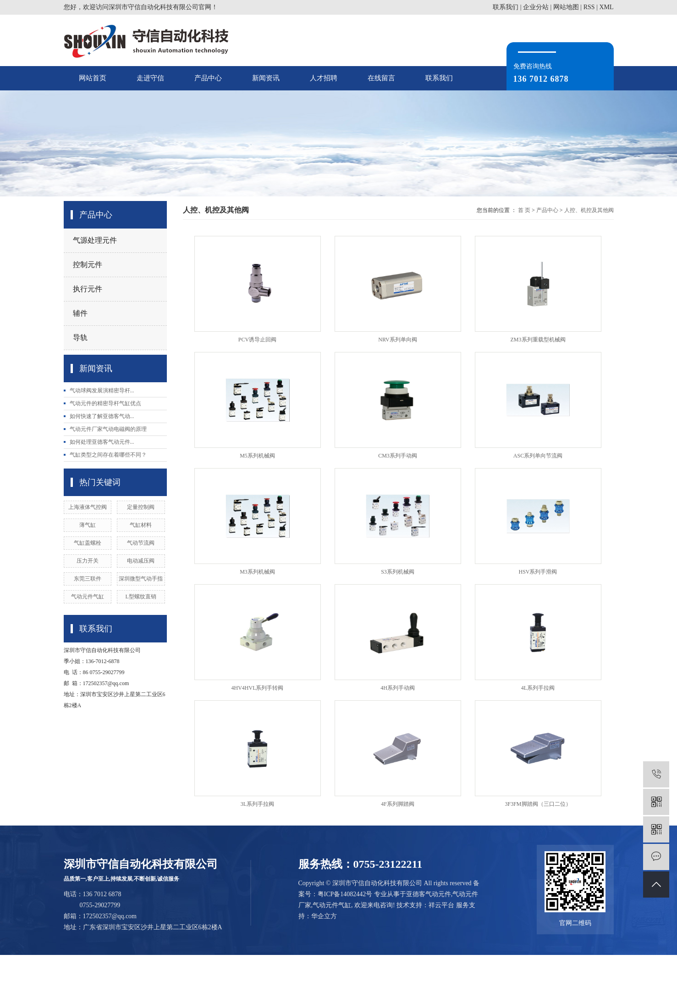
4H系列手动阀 (397, 688)
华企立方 (324, 916)
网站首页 (92, 78)
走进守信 (150, 78)
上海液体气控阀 (87, 507)
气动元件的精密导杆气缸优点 (105, 403)
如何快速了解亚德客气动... (102, 416)
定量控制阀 (140, 507)
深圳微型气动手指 (141, 578)
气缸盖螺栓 (87, 543)
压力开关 (88, 561)
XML (606, 7)
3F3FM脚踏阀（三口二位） (538, 804)
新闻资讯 (266, 78)
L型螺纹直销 (140, 596)
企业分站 (536, 7)
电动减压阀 (140, 561)
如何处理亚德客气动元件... (102, 442)
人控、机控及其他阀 (589, 210)
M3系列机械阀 (257, 572)
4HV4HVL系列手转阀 (257, 688)
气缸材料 (141, 525)
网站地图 (566, 7)
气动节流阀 (140, 543)
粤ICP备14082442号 (345, 894)
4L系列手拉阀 (538, 688)
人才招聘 (323, 78)
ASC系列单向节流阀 (537, 455)
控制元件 (87, 264)
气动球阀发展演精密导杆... (102, 390)
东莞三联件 (87, 578)
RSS (589, 7)
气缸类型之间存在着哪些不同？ (108, 455)
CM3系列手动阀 (397, 455)
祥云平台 (441, 905)
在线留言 (381, 78)
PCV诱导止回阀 (257, 339)
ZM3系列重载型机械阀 (538, 339)
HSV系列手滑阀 (537, 572)
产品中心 (208, 78)
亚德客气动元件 (428, 894)
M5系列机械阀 (257, 455)
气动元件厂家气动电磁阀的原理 (108, 429)
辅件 (80, 313)
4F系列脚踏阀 (397, 804)
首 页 (524, 210)
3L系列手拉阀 (257, 804)
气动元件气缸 (87, 596)
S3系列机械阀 (397, 572)
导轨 (80, 337)
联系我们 (505, 7)
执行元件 (87, 289)
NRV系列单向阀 (397, 339)
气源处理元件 (95, 240)
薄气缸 (87, 525)
